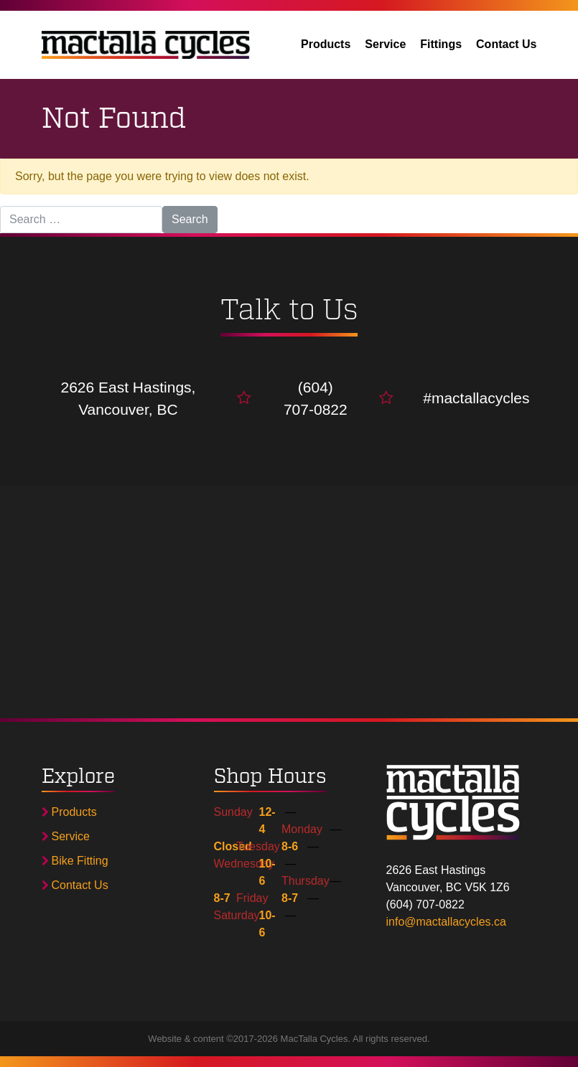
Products (325, 44)
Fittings (441, 44)
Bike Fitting (75, 861)
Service (385, 44)
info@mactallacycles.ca (446, 922)
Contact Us (506, 44)
